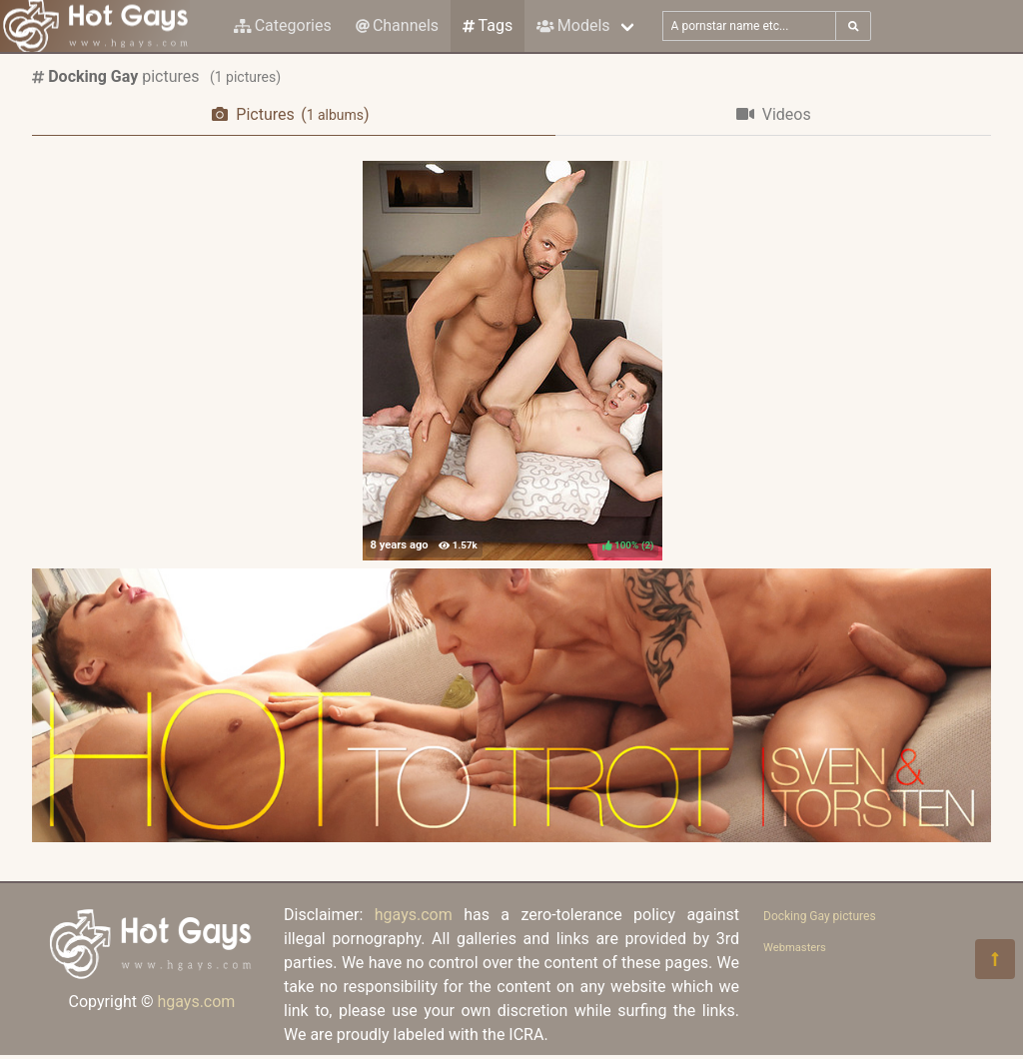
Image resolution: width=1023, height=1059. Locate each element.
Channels (397, 25)
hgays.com (196, 1001)
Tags (487, 25)
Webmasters (794, 947)
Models (572, 25)
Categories (283, 25)
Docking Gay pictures (819, 916)
